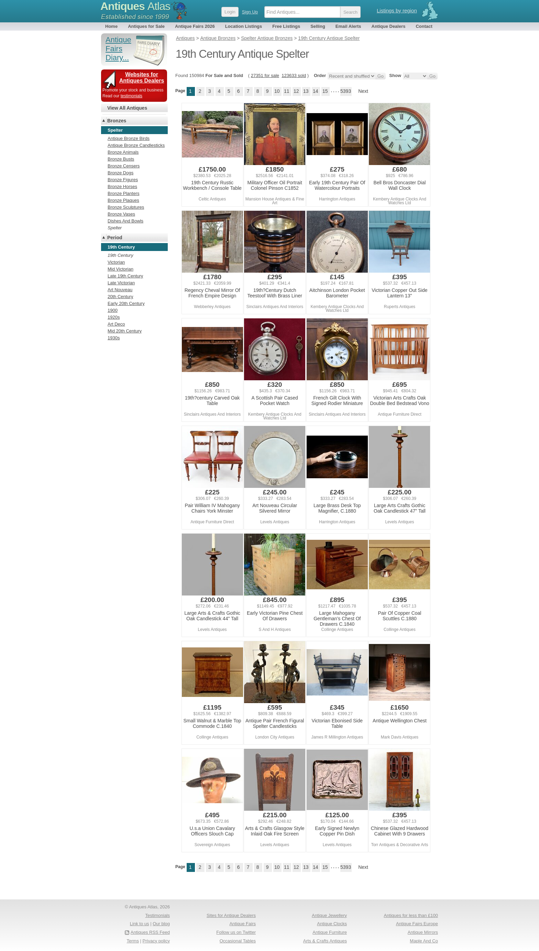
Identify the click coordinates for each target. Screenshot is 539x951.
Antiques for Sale (146, 26)
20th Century (120, 296)
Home (111, 26)
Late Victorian (121, 282)
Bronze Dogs (120, 172)
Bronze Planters (124, 193)
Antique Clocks (332, 923)
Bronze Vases (121, 214)
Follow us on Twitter (236, 932)
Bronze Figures (123, 179)
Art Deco (116, 324)
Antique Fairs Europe (417, 923)
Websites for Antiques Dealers (141, 78)
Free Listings (286, 26)
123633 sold (294, 75)
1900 (113, 310)
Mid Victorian (120, 269)
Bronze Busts (121, 159)
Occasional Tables (238, 940)
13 (306, 91)
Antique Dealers (389, 26)
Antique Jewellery (329, 915)
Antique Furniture (329, 932)
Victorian (116, 262)
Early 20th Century (126, 303)
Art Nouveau (120, 289)
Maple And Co (424, 940)
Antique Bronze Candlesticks (136, 145)
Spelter (115, 227)
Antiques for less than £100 (411, 915)
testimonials (131, 96)
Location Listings (243, 26)
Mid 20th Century (125, 331)
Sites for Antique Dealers (231, 915)
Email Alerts (348, 26)
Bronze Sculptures (126, 207)
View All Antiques (127, 108)
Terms (133, 940)
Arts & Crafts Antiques (325, 940)
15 (325, 91)
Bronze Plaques (123, 200)
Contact (424, 26)
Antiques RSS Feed (150, 932)
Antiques (135, 6)
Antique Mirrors (423, 932)
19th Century (120, 255)
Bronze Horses (122, 186)
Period (114, 237)
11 (286, 91)
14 (315, 91)
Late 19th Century (125, 275)
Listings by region (397, 10)
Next (363, 91)
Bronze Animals (123, 152)
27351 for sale (265, 75)
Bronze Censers (124, 165)
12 (296, 91)
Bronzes (116, 120)
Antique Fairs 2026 (195, 26)
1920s (114, 317)
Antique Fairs (242, 923)
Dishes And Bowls (125, 220)
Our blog (161, 923)
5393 (345, 91)
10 (277, 91)
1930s (114, 337)
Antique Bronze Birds (129, 138)
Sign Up (250, 11)
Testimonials (157, 915)
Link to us (139, 923)
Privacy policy (156, 940)
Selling (317, 26)
